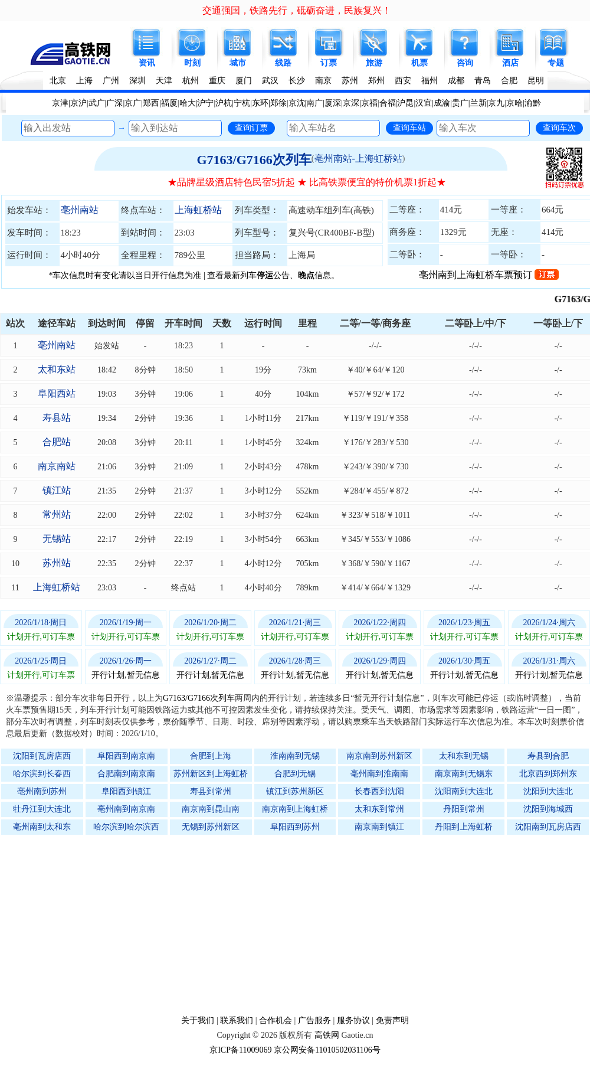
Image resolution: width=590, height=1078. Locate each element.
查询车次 (559, 127)
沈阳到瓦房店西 (42, 756)
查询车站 (409, 127)
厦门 (243, 80)
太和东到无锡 (464, 756)
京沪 (78, 103)
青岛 (482, 80)
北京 (58, 80)
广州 (111, 80)
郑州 (376, 80)
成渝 (442, 103)
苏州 (350, 80)
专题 (556, 62)
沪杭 (223, 103)
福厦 (169, 103)
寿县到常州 (210, 791)
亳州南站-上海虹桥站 (358, 158)
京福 (369, 103)
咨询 (465, 62)
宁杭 (242, 103)
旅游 (374, 62)
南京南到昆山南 (211, 809)
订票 (328, 62)
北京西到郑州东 (548, 773)
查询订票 (251, 127)
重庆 (217, 80)
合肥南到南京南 (126, 773)
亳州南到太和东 (42, 826)
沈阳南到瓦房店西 (548, 826)
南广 (314, 103)
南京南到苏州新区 (379, 756)
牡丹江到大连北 (42, 809)
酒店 (510, 62)
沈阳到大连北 (548, 791)
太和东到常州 (379, 809)
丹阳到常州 (463, 809)
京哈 (514, 103)
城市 (238, 62)
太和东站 (57, 369)
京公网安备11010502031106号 (327, 1050)
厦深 (332, 103)
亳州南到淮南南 (379, 773)
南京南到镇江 (379, 826)
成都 (456, 80)
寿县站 (56, 418)
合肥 (509, 80)
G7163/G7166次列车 (253, 159)
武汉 (270, 80)
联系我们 (236, 1020)
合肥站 (56, 442)
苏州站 (56, 563)
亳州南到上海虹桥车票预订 (489, 275)
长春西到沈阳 (379, 791)
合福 (387, 103)
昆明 (535, 80)
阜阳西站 (57, 393)
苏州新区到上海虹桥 (210, 773)
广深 (114, 103)
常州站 (56, 514)
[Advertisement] (301, 924)
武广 (96, 103)
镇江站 (56, 490)
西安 (403, 80)
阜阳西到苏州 (295, 826)
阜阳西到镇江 (126, 791)
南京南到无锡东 (464, 773)
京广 (132, 103)
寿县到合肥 (548, 756)
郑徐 (278, 103)
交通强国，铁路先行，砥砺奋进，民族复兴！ (296, 10)
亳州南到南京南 (126, 809)
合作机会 (275, 1020)
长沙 (297, 80)
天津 (164, 80)
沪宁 (205, 103)
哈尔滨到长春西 (42, 773)
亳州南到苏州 (42, 791)
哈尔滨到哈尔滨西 (126, 826)
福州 (429, 80)
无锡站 (56, 539)
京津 (60, 103)
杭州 (190, 80)
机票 (419, 62)
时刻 (192, 62)
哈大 (187, 103)
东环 (260, 103)
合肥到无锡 (295, 773)
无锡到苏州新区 (211, 826)
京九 (496, 103)
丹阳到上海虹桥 (464, 826)
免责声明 (392, 1020)
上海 (84, 80)
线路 (283, 62)
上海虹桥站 (198, 210)
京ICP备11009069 (240, 1050)
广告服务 (314, 1020)
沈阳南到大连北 (464, 791)
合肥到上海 (210, 756)
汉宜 (423, 103)
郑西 (151, 103)
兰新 (478, 103)
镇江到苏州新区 (295, 791)
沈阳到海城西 (548, 809)
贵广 (460, 103)
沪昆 (405, 103)
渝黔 (533, 103)
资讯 (147, 62)
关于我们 (197, 1020)
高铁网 (326, 1035)
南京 (323, 80)
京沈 (297, 103)
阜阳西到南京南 (126, 756)
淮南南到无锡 (295, 756)
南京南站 (57, 466)
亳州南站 (80, 210)
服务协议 (353, 1020)
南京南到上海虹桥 (295, 809)
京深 (351, 103)
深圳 (137, 80)
